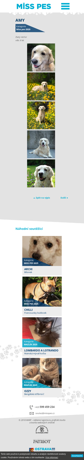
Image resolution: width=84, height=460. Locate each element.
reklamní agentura (42, 420)
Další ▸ (64, 197)
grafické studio (58, 420)
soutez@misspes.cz (45, 413)
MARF (28, 420)
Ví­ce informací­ (51, 457)
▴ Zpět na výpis (42, 197)
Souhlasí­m (77, 456)
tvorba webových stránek (43, 422)
